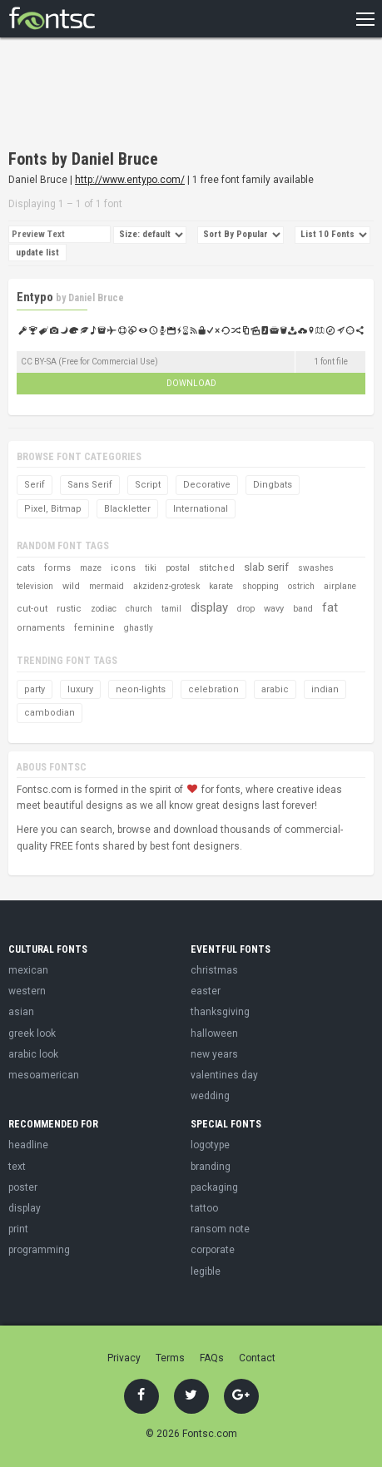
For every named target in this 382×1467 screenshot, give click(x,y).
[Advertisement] (141, 95)
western (27, 991)
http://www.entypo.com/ (130, 180)
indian (325, 689)
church (139, 608)
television (35, 586)
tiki (150, 567)
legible (206, 1271)
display (209, 607)
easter (206, 991)
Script (148, 484)
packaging (214, 1187)
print (18, 1229)
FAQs (212, 1358)
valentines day (224, 1075)
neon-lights (141, 689)
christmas (214, 970)
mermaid (106, 586)
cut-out (32, 608)
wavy (274, 608)
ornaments (41, 627)
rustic (69, 608)
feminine (94, 627)
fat (330, 607)
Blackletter (127, 508)
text (17, 1166)
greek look (32, 1033)
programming (39, 1250)
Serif (34, 484)
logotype (210, 1145)
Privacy (124, 1358)
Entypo (35, 297)
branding (211, 1166)
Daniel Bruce (96, 298)
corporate (213, 1250)
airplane (340, 586)
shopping (260, 586)
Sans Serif (89, 484)
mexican (28, 970)
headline (28, 1145)
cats (26, 568)
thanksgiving (220, 1012)
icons (123, 568)
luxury (80, 689)
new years (214, 1054)
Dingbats (272, 484)
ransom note (220, 1229)
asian (21, 1012)
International (200, 508)
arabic (275, 689)
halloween (214, 1033)
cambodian (49, 712)
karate (221, 586)
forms (57, 568)
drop (246, 608)
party (34, 689)
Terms (170, 1358)
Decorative (207, 484)
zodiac (104, 608)
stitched (217, 568)
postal (178, 567)
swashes (316, 567)
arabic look (33, 1054)
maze (91, 567)
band (303, 608)
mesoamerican (43, 1075)
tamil (171, 608)
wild (71, 586)
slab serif (266, 567)
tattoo (204, 1208)
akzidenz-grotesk (166, 586)
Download (191, 383)
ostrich (301, 586)
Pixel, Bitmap (53, 508)
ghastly (138, 627)
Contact (257, 1358)
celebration (213, 689)
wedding (210, 1096)
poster (22, 1187)
